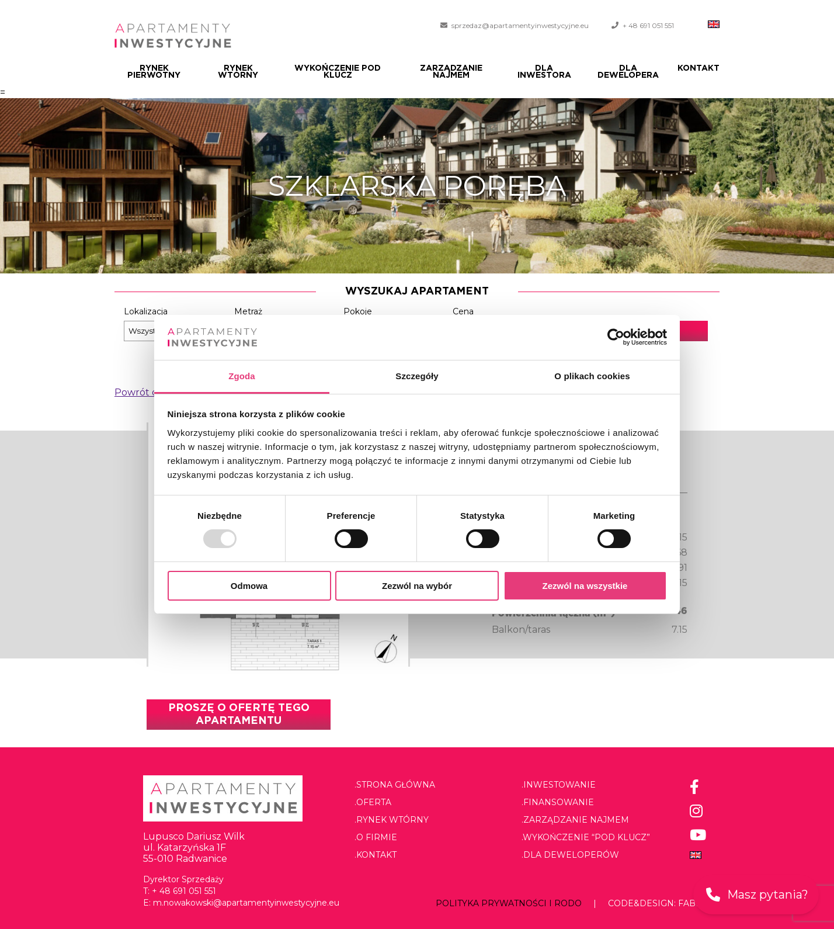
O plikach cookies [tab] (592, 376)
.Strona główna (395, 784)
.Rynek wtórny (392, 819)
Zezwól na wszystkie (585, 586)
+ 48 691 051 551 (648, 25)
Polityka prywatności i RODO (509, 903)
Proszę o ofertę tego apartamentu (239, 714)
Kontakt (698, 68)
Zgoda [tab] (241, 376)
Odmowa (249, 586)
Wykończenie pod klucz (337, 71)
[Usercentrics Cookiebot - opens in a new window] (616, 337)
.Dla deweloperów (570, 855)
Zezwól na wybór (417, 586)
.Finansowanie (558, 802)
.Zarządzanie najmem (575, 819)
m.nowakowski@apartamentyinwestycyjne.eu (246, 902)
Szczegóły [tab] (416, 376)
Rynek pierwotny (153, 71)
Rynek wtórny (238, 71)
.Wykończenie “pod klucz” (586, 837)
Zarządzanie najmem (451, 71)
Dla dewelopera (628, 71)
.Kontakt (376, 855)
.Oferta (373, 802)
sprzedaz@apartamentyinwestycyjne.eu (520, 25)
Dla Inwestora (544, 71)
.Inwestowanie (559, 784)
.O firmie (376, 837)
